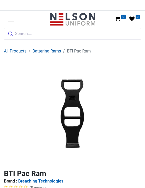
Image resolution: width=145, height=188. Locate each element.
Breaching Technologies (40, 181)
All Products (15, 51)
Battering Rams (46, 51)
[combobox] (72, 33)
